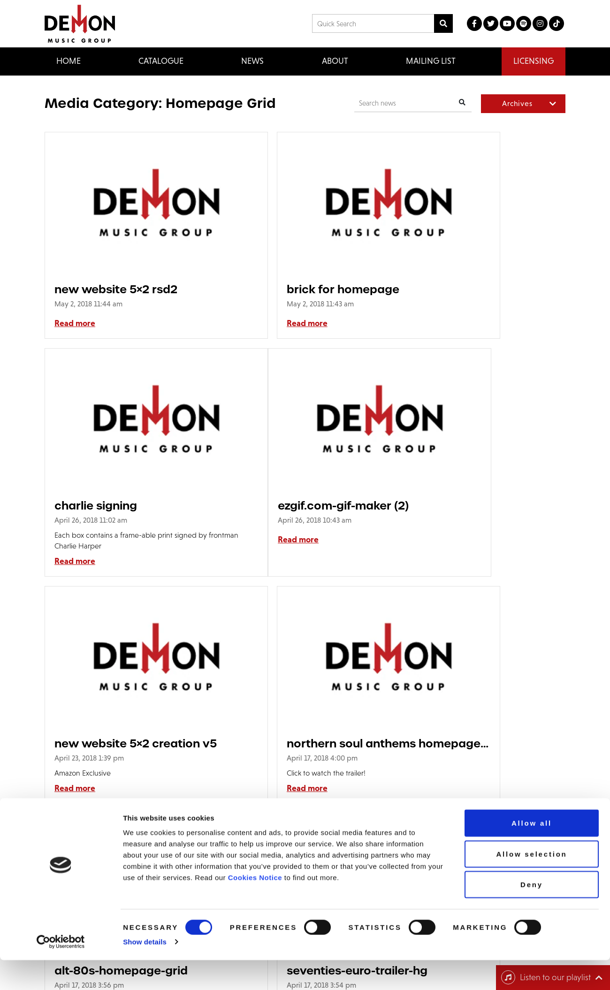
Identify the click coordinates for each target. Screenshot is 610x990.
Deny (531, 914)
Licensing (533, 61)
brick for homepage (287, 289)
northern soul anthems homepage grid (473, 527)
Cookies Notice (255, 907)
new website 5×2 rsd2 (115, 289)
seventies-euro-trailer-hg (301, 754)
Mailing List (431, 61)
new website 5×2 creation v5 (304, 527)
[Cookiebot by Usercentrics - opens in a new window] (61, 972)
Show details (145, 971)
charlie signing (450, 289)
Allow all (531, 853)
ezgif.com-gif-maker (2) (119, 527)
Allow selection (531, 884)
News (252, 61)
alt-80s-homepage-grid (121, 754)
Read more (74, 323)
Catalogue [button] (160, 61)
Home (68, 61)
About (335, 61)
